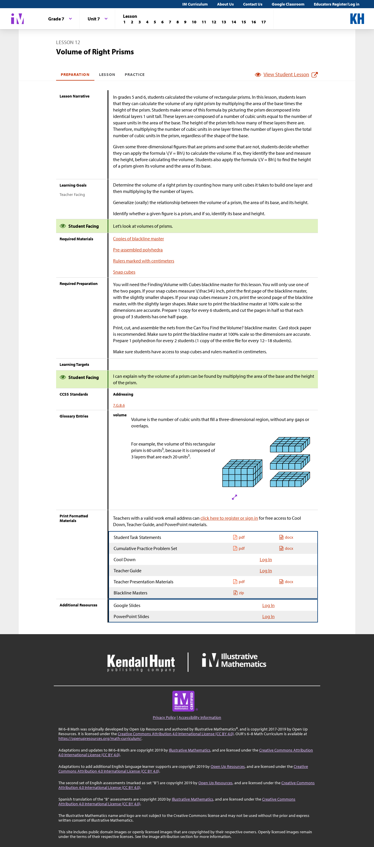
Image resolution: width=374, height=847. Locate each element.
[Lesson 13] (224, 22)
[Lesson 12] (214, 22)
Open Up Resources (228, 766)
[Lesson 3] (139, 22)
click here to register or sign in (229, 518)
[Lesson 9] (185, 22)
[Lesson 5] (155, 22)
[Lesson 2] (132, 22)
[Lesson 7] (170, 22)
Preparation (75, 74)
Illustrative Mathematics (189, 750)
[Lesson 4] (147, 22)
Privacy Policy (164, 717)
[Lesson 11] (204, 22)
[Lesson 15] (244, 22)
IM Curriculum (195, 4)
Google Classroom (288, 4)
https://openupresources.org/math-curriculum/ (99, 738)
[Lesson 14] (234, 22)
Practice (135, 74)
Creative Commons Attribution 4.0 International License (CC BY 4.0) (176, 733)
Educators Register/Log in (336, 4)
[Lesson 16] (254, 22)
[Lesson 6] (162, 22)
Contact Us (252, 4)
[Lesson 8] (177, 22)
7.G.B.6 (119, 405)
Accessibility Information (200, 717)
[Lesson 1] (124, 22)
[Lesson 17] (264, 22)
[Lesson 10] (194, 22)
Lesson (107, 74)
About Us (225, 4)
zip (238, 592)
